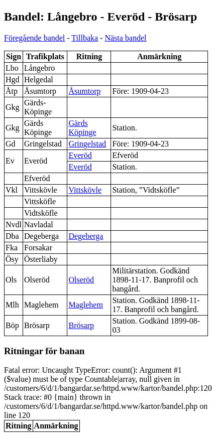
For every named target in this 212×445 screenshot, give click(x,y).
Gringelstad (87, 143)
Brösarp (81, 325)
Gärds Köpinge (82, 127)
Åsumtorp (84, 91)
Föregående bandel (34, 38)
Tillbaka (84, 38)
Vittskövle (84, 190)
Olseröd (81, 279)
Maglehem (85, 305)
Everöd (79, 155)
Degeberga (85, 236)
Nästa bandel (125, 38)
